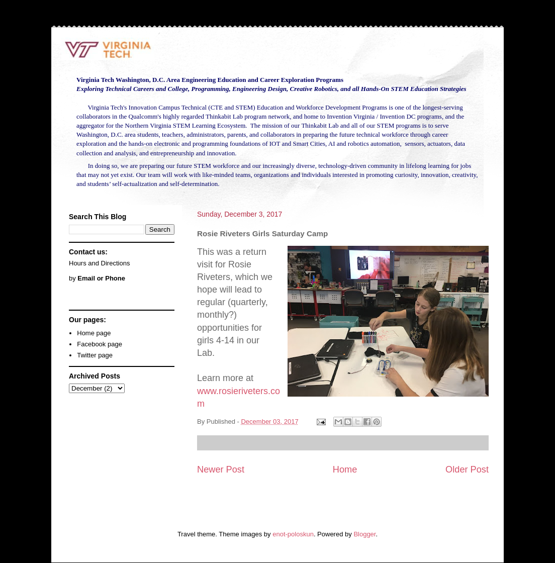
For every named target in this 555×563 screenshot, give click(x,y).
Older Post (467, 469)
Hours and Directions (99, 263)
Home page (94, 333)
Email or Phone (101, 278)
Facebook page (99, 344)
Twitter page (95, 355)
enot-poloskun (293, 534)
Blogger (364, 534)
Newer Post (220, 469)
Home (345, 469)
